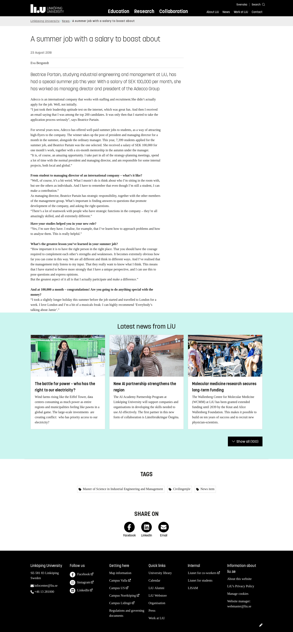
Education (118, 11)
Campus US (117, 588)
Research (144, 11)
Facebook (80, 574)
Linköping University (45, 21)
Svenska (241, 4)
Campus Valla (118, 580)
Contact (257, 12)
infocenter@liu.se (46, 585)
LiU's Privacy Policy (240, 586)
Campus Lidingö (120, 603)
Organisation (157, 603)
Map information (120, 573)
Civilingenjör (181, 489)
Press (152, 610)
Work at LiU (241, 12)
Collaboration (173, 11)
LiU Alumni (156, 588)
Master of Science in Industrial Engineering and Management (122, 489)
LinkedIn (79, 590)
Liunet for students (200, 580)
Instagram (80, 582)
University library (160, 573)
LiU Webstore (158, 595)
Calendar (154, 580)
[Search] (256, 4)
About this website (239, 579)
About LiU (213, 12)
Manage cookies (237, 593)
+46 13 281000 (44, 591)
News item (207, 489)
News (226, 12)
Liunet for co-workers (202, 573)
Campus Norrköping (122, 595)
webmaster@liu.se (239, 606)
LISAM (193, 588)
